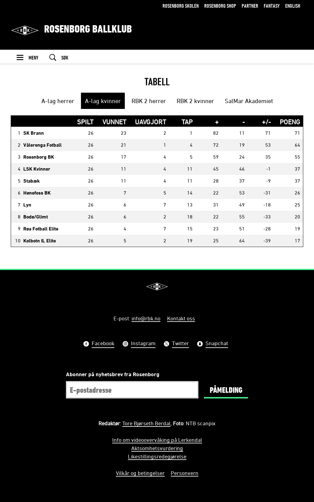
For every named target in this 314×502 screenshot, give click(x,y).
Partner (250, 6)
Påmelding (226, 389)
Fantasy (272, 6)
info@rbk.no (146, 318)
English (292, 6)
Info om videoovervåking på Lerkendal (157, 440)
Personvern (184, 473)
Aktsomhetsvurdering (157, 448)
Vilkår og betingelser (140, 473)
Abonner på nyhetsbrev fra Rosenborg (112, 374)
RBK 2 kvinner (195, 100)
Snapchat (216, 344)
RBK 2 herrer (149, 100)
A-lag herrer (57, 100)
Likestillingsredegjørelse (157, 456)
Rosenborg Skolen (181, 6)
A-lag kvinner (103, 100)
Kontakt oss (181, 318)
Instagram (143, 344)
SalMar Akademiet (249, 100)
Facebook (103, 344)
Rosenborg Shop (220, 6)
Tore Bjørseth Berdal (146, 423)
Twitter (180, 344)
